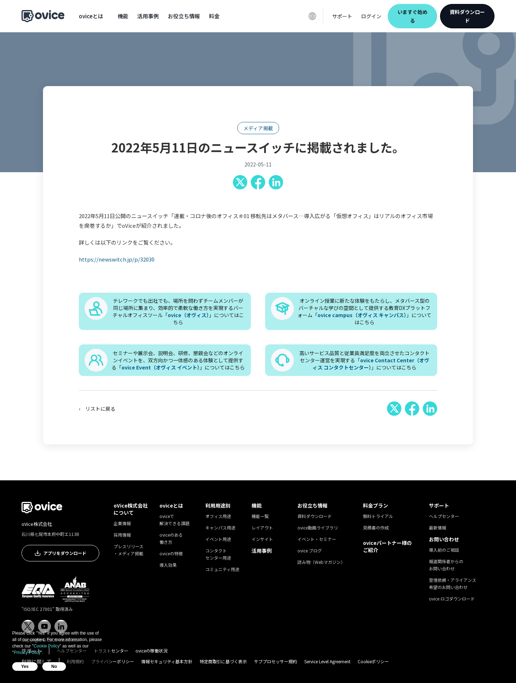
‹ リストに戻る (97, 408)
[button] (91, 16)
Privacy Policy (27, 652)
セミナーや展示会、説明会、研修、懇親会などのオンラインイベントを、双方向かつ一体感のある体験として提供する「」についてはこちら (178, 360)
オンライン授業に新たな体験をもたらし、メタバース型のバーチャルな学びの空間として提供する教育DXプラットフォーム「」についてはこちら (364, 311)
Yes (25, 666)
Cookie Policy (47, 646)
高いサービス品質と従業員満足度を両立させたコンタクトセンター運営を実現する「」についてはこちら (364, 360)
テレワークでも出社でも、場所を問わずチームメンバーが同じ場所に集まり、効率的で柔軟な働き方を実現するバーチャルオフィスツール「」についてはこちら (178, 311)
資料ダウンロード (467, 16)
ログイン (371, 16)
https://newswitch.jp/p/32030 (116, 259)
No (54, 666)
